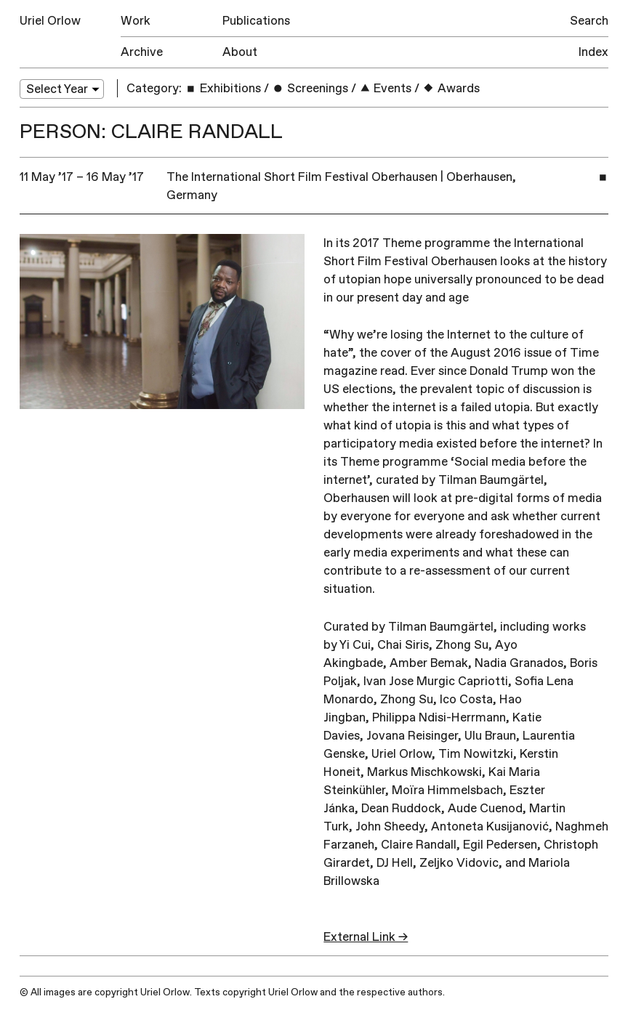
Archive (142, 52)
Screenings (310, 88)
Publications (256, 20)
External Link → (365, 937)
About (239, 52)
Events (385, 88)
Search (589, 20)
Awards (451, 88)
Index (593, 52)
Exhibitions (223, 88)
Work (135, 20)
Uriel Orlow (50, 20)
